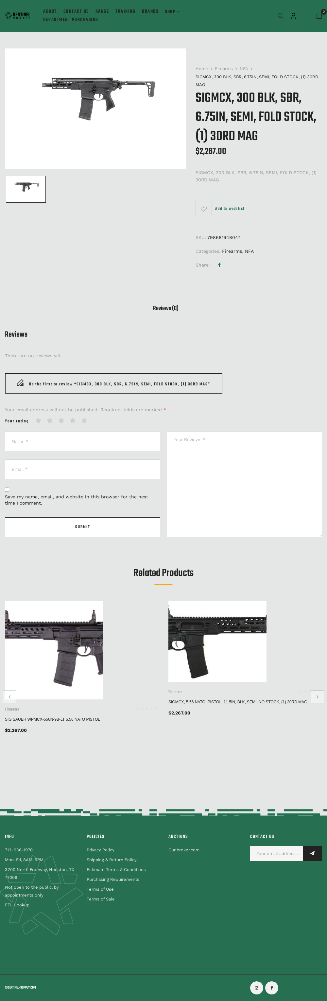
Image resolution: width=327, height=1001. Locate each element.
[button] (319, 16)
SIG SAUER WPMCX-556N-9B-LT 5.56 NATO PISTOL (52, 719)
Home (202, 68)
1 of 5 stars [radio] (39, 420)
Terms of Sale (101, 899)
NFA (244, 68)
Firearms (224, 68)
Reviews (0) (166, 309)
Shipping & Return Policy (112, 859)
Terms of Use (100, 889)
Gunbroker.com (183, 849)
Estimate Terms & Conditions (116, 869)
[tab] (166, 309)
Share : (204, 265)
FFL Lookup (17, 904)
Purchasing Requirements (113, 879)
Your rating (17, 421)
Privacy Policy (100, 849)
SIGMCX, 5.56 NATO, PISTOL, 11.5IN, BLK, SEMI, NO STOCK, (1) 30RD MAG (237, 702)
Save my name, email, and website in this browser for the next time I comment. (76, 500)
